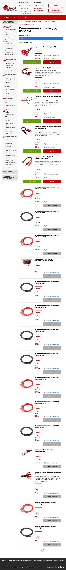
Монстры (8, 34)
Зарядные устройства (11, 150)
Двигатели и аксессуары (50, 21)
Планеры (8, 93)
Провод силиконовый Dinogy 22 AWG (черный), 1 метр (47, 211)
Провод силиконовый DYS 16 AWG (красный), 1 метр (46, 503)
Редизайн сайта (52, 567)
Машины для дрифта (11, 29)
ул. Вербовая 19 (26, 13)
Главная (20, 21)
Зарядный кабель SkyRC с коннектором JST (48, 97)
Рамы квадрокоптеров (11, 57)
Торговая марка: (23, 35)
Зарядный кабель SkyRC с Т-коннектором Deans (44, 157)
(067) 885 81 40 (25, 8)
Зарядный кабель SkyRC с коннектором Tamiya (48, 473)
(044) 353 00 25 (25, 5)
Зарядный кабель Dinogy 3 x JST (45, 47)
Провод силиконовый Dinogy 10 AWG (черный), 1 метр (47, 282)
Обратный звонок (39, 8)
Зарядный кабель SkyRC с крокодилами (48, 68)
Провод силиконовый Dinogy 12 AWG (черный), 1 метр (47, 354)
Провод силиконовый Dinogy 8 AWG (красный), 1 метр (47, 235)
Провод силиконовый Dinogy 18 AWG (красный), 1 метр (47, 187)
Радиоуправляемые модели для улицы (33, 21)
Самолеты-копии (10, 96)
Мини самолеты (9, 82)
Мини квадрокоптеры (11, 46)
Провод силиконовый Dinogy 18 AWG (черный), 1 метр (47, 426)
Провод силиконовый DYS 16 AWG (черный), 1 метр (46, 527)
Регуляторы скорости (11, 155)
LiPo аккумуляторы (10, 153)
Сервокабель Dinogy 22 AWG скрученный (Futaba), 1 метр (44, 259)
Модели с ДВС (31, 560)
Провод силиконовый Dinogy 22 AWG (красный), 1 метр (47, 402)
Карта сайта (6, 560)
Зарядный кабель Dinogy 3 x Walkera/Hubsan (44, 450)
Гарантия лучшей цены (51, 56)
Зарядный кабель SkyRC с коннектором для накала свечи (48, 127)
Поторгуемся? (32, 62)
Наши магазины (38, 10)
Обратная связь (15, 560)
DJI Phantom (9, 43)
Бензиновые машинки (44, 560)
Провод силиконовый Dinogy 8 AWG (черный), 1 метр (47, 330)
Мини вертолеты (10, 63)
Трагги (7, 37)
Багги (7, 32)
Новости (24, 560)
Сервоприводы (9, 164)
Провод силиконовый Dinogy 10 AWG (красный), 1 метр (47, 306)
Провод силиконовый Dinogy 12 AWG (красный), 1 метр (47, 378)
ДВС (7, 139)
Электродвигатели (10, 158)
